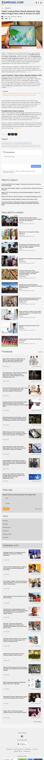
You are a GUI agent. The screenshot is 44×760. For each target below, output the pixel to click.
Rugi (6, 498)
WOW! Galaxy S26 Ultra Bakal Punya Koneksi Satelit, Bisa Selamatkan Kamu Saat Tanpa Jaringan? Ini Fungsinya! (14, 433)
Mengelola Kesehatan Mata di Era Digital (29, 326)
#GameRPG (6, 531)
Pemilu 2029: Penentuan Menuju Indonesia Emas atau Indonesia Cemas (14, 711)
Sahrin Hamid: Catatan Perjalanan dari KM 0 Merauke (15, 597)
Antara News (17, 128)
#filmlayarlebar (7, 534)
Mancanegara (22, 261)
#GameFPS (5, 537)
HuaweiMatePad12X (7, 143)
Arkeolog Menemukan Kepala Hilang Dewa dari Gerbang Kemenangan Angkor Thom (30, 299)
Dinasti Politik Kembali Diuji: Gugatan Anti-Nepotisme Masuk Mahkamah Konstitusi (14, 568)
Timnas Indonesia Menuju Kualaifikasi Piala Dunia (30, 339)
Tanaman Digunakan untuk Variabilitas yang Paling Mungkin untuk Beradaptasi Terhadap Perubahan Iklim (29, 273)
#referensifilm (7, 527)
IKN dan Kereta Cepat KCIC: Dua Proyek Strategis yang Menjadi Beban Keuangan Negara (15, 669)
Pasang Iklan (28, 749)
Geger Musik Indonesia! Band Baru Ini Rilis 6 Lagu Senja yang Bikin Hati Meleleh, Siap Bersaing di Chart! (14, 360)
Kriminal (21, 316)
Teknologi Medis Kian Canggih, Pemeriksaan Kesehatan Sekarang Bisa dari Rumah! (21, 184)
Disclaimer (35, 749)
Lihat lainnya (37, 721)
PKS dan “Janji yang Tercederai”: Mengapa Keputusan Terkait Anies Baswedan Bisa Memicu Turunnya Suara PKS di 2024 (15, 625)
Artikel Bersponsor (19, 749)
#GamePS (5, 524)
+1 (35, 63)
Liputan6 (32, 63)
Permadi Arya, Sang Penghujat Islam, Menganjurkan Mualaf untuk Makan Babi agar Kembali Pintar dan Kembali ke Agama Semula (15, 611)
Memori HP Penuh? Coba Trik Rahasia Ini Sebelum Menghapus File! (21, 196)
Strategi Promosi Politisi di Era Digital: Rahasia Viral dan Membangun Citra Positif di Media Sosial (15, 640)
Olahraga (21, 342)
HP (39, 146)
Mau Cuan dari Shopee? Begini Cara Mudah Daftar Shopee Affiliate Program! (22, 189)
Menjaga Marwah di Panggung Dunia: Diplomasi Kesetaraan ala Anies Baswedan (14, 554)
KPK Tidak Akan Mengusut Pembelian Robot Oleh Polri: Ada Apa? (14, 683)
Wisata (21, 289)
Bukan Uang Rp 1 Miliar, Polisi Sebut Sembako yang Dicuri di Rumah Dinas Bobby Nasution (30, 313)
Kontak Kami (27, 751)
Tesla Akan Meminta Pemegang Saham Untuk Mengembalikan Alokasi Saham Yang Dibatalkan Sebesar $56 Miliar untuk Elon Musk (20, 203)
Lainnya (40, 352)
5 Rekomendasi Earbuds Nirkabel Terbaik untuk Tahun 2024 (19, 199)
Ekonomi (21, 222)
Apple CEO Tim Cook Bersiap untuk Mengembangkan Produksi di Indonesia (21, 193)
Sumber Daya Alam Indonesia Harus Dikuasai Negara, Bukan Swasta (13, 654)
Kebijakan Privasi (18, 751)
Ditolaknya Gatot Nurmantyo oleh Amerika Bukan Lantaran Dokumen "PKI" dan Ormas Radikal (29, 246)
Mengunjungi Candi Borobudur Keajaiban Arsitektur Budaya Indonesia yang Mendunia (30, 286)
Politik (20, 249)
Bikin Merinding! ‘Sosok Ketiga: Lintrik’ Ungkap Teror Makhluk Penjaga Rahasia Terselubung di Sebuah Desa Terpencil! (14, 419)
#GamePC (5, 520)
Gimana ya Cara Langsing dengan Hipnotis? (29, 232)
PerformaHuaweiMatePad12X (29, 146)
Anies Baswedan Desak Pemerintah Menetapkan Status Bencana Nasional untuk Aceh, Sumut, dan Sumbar (14, 448)
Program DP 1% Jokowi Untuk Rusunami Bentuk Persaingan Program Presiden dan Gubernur (30, 219)
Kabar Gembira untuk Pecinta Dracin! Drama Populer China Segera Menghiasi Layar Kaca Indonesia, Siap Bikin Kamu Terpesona (14, 463)
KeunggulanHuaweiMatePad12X (10, 146)
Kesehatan (22, 235)
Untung (7, 503)
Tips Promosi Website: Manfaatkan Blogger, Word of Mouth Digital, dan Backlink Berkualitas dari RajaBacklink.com (14, 476)
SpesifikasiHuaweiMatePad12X (23, 143)
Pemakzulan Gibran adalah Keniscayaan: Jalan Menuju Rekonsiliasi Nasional (15, 697)
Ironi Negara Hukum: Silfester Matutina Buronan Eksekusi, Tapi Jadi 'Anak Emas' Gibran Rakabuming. (15, 583)
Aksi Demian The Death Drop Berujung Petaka (30, 259)
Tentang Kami (9, 749)
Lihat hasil (38, 509)
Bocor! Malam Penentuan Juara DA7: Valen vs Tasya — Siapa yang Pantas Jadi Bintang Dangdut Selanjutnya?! (15, 389)
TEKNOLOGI (8, 8)
